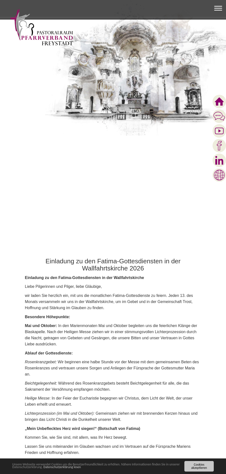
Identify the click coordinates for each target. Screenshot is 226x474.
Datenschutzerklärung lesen (62, 467)
